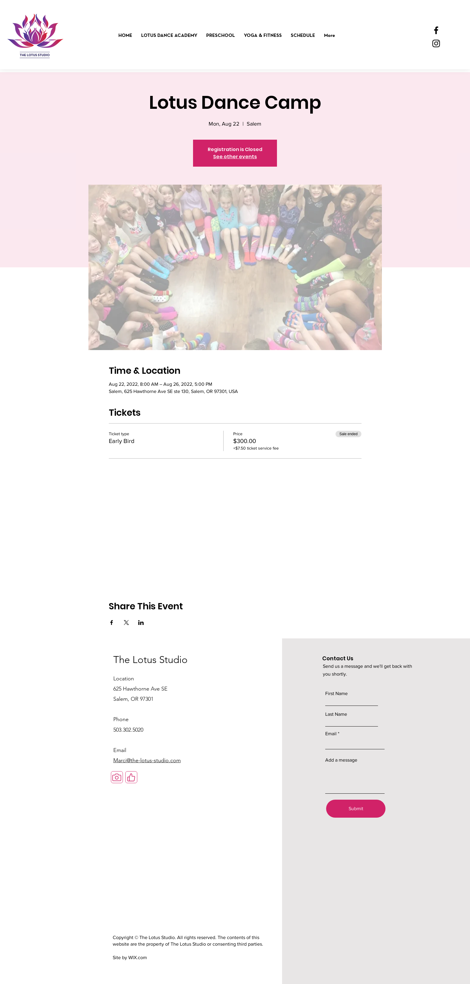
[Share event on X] (126, 622)
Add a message (341, 760)
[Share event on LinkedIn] (141, 622)
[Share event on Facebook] (112, 622)
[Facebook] (436, 30)
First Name (336, 693)
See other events (235, 156)
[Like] (131, 777)
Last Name (336, 714)
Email (331, 733)
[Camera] (117, 777)
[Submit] (355, 809)
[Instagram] (436, 43)
